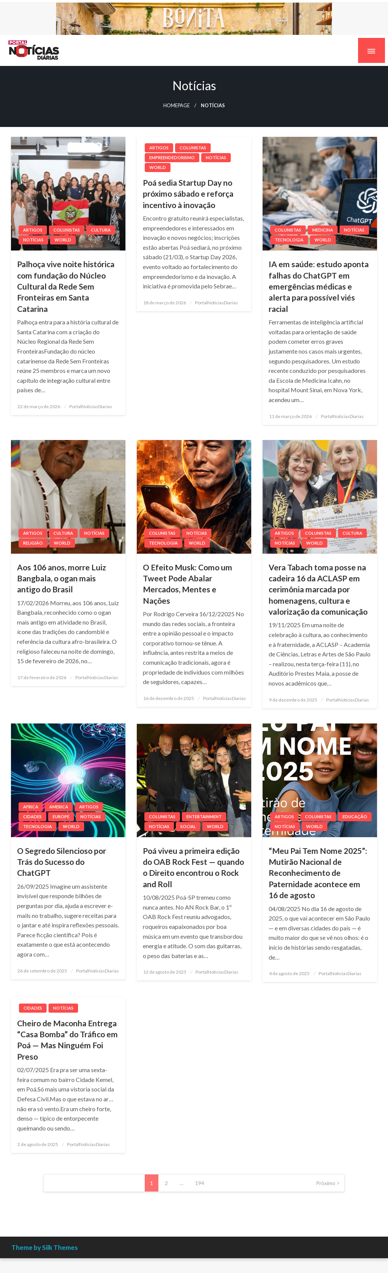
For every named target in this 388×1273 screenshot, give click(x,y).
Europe (61, 816)
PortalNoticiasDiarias (90, 406)
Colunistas (66, 229)
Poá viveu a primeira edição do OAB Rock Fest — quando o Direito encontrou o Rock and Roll (193, 867)
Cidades (32, 816)
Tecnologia (289, 239)
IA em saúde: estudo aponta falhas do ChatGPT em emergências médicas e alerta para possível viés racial (319, 286)
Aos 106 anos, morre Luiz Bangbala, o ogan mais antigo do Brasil (61, 578)
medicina (322, 229)
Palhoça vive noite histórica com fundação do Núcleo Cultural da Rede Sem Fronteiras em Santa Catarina (65, 286)
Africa (30, 806)
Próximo (325, 1183)
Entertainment (204, 816)
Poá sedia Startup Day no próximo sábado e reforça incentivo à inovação (188, 194)
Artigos (32, 229)
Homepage (176, 105)
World (63, 239)
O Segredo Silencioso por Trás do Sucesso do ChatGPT (61, 862)
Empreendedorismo (172, 157)
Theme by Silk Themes (44, 1247)
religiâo (33, 542)
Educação (355, 816)
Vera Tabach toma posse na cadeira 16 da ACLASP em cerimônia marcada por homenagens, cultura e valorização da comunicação (318, 589)
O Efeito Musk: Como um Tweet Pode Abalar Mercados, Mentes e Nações (187, 583)
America (58, 806)
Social (188, 826)
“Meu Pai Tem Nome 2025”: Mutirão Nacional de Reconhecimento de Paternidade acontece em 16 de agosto (318, 873)
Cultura (101, 229)
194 (199, 1183)
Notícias (33, 239)
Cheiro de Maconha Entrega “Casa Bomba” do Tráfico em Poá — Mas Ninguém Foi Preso (67, 1039)
